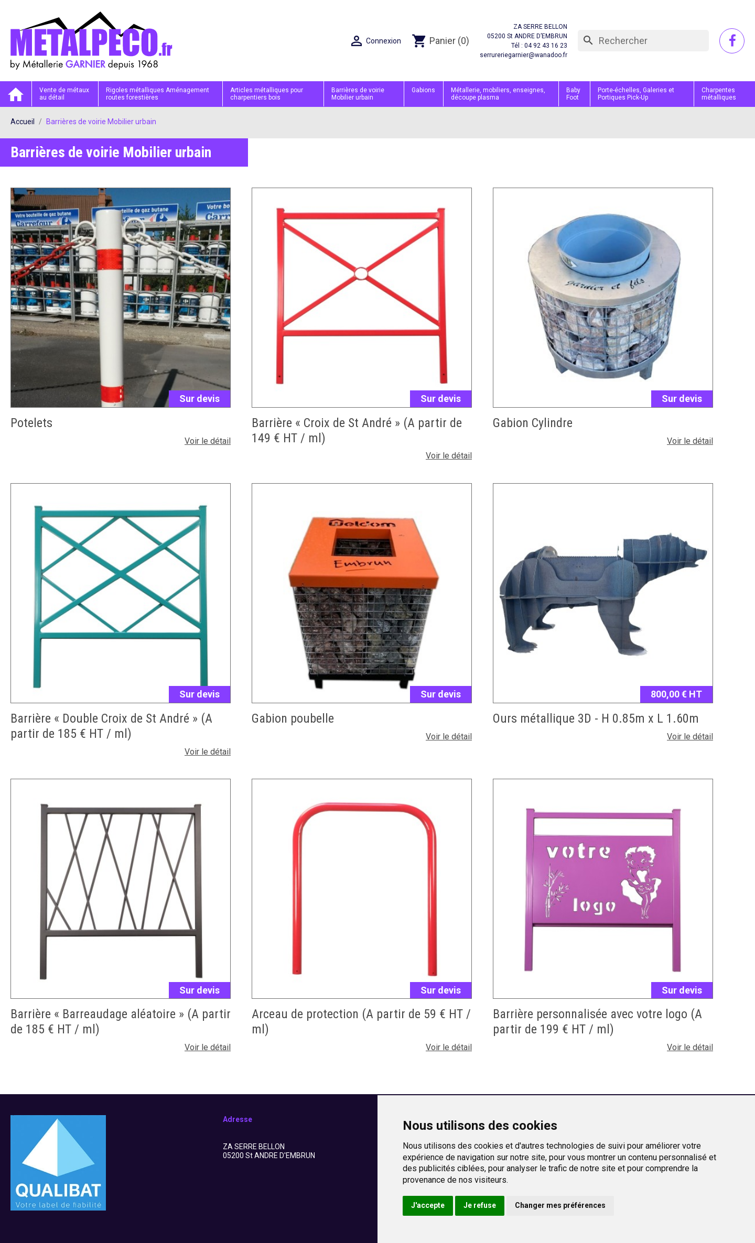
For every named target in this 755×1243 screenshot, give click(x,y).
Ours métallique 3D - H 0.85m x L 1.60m (596, 718)
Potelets (31, 423)
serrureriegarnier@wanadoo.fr (523, 55)
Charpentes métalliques (719, 93)
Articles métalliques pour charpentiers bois (266, 93)
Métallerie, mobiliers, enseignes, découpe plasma (498, 93)
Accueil (15, 94)
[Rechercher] (643, 41)
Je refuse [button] (479, 1205)
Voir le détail (208, 441)
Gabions (423, 90)
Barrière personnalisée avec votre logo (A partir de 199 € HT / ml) (597, 1022)
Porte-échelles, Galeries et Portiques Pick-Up (636, 93)
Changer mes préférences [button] (560, 1205)
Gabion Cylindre (533, 423)
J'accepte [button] (428, 1205)
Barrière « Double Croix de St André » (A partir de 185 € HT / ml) (111, 726)
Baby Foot (573, 93)
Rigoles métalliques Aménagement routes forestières (157, 93)
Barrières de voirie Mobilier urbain (357, 93)
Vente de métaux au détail (64, 93)
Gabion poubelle (293, 718)
